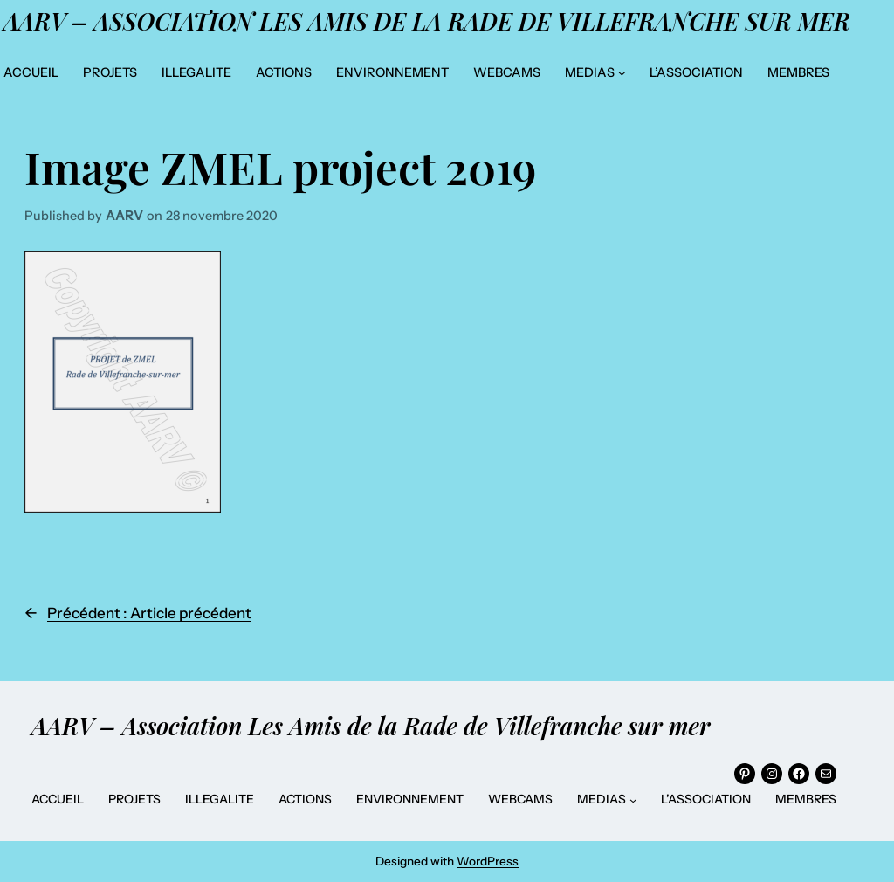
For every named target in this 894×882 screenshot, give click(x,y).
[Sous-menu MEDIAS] (622, 73)
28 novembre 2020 (222, 216)
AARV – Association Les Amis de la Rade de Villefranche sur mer (426, 21)
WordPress (488, 861)
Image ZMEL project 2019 (280, 167)
